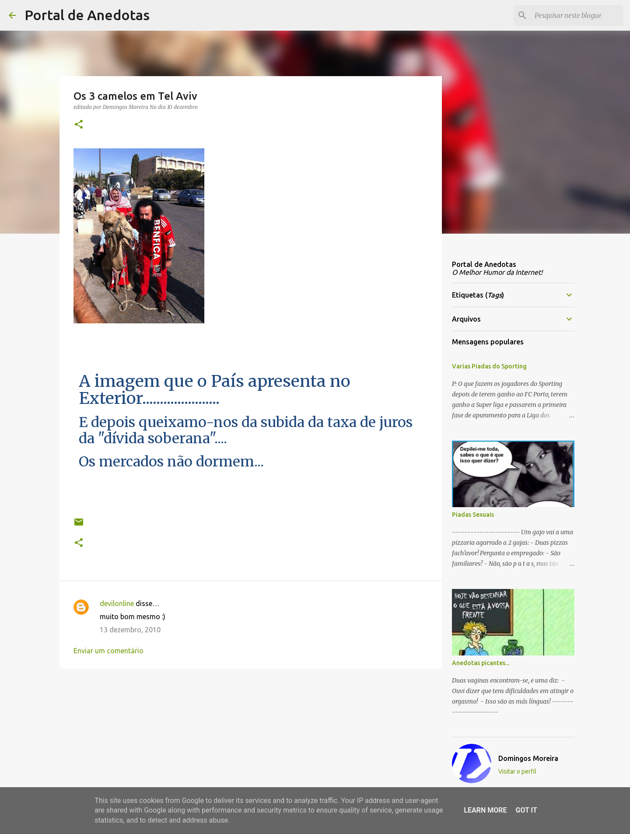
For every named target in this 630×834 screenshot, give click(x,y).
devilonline (117, 603)
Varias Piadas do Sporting (489, 366)
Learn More (485, 810)
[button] (79, 125)
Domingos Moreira (528, 758)
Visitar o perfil (517, 771)
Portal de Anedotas (87, 15)
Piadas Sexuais (473, 514)
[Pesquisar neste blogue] (577, 15)
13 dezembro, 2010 (130, 630)
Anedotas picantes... (480, 662)
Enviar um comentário (109, 651)
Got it (526, 810)
